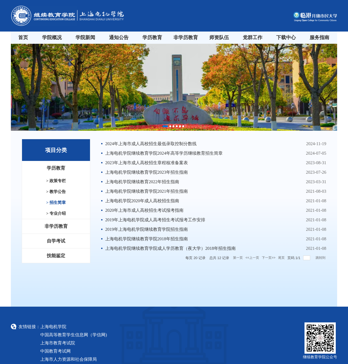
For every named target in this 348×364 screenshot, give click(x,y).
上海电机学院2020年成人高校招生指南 (142, 200)
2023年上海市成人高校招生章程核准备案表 (146, 162)
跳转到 (321, 258)
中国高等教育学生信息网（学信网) (73, 334)
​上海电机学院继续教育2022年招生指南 (142, 181)
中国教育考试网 (55, 351)
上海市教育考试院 (57, 343)
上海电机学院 (53, 326)
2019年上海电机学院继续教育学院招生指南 (146, 229)
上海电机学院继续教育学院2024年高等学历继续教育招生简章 (164, 153)
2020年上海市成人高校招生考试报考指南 (144, 210)
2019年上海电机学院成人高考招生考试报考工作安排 (155, 219)
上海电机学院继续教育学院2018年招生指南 (146, 239)
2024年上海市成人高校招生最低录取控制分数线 (151, 143)
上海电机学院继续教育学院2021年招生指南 (146, 191)
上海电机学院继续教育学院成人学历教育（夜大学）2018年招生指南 (170, 248)
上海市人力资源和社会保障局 (68, 359)
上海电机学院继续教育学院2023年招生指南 (146, 172)
